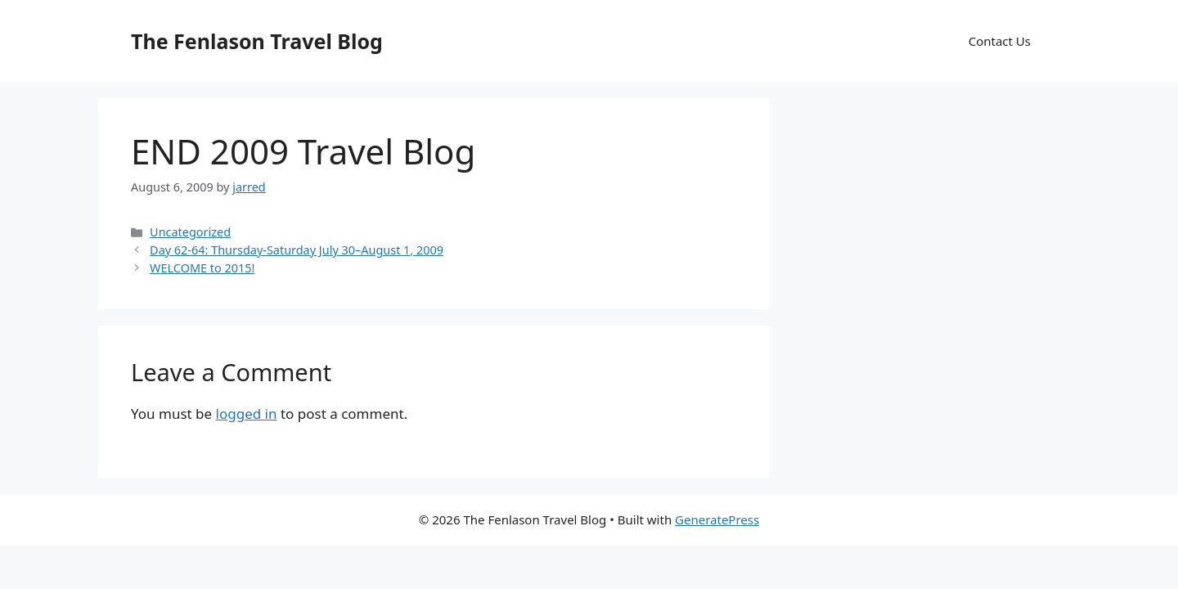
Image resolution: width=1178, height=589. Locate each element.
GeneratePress (717, 519)
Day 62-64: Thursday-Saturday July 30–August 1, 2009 (296, 250)
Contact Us (1000, 41)
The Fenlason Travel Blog (257, 41)
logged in (246, 413)
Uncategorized (190, 232)
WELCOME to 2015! (202, 268)
